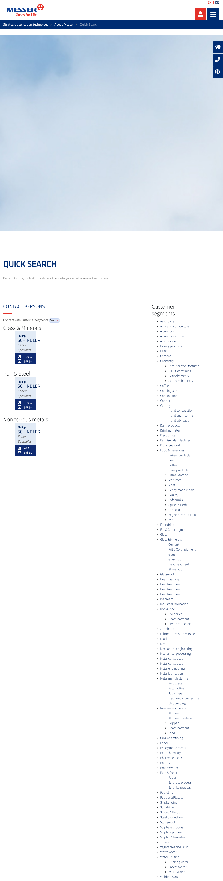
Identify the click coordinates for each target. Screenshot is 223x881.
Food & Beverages (172, 450)
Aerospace (167, 321)
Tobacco (174, 510)
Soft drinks (175, 500)
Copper (165, 400)
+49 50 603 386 (25, 356)
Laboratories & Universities (178, 634)
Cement (165, 356)
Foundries (167, 524)
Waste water (168, 852)
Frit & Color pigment (173, 529)
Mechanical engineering (176, 648)
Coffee (164, 386)
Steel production (179, 624)
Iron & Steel (168, 609)
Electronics (167, 435)
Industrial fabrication (174, 604)
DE (217, 2)
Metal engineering (180, 415)
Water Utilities (169, 857)
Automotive (168, 341)
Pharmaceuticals (171, 758)
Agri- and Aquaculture (174, 326)
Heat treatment (178, 564)
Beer (163, 351)
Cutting (165, 405)
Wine (171, 519)
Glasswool (175, 559)
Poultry (173, 495)
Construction (169, 395)
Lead (163, 639)
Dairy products (170, 425)
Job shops (167, 629)
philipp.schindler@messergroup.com (25, 361)
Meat (171, 485)
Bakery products (171, 346)
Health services (170, 579)
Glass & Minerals (171, 539)
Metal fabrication (179, 420)
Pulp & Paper (168, 772)
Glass (163, 534)
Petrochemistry (178, 376)
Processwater (169, 767)
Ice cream (174, 480)
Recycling (166, 792)
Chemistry (167, 361)
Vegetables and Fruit (182, 515)
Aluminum (167, 331)
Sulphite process (179, 787)
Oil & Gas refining (179, 371)
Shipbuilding (177, 703)
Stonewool (175, 569)
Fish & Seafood (170, 445)
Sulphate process (179, 782)
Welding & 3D (169, 877)
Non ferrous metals (173, 708)
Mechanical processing (175, 653)
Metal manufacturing (174, 678)
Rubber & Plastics (171, 797)
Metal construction (181, 410)
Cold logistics (169, 391)
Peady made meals (181, 490)
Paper (164, 743)
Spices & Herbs (178, 505)
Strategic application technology (25, 24)
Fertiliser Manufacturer (183, 366)
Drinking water (170, 430)
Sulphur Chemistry (180, 381)
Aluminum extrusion (173, 336)
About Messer (64, 24)
